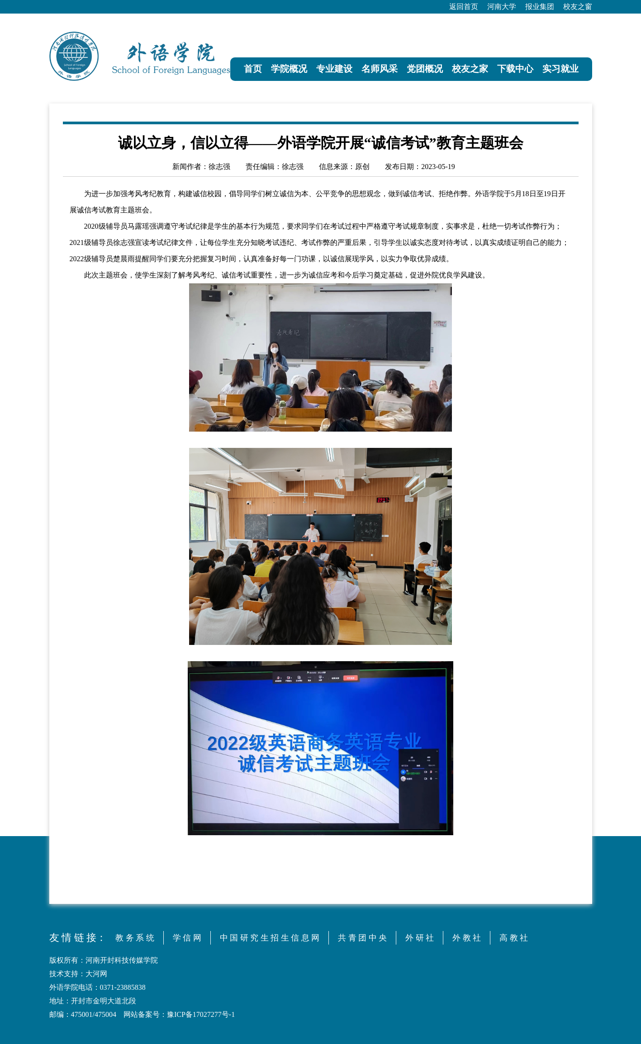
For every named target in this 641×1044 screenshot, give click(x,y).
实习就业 (560, 69)
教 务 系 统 (134, 937)
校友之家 (470, 69)
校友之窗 (577, 6)
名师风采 (379, 69)
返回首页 (463, 6)
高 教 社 (513, 937)
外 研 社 (419, 937)
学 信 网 (187, 937)
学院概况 (289, 69)
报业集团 (539, 6)
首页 (253, 69)
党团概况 (425, 69)
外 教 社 (466, 937)
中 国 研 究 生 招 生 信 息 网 (270, 937)
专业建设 (334, 69)
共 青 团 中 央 (362, 937)
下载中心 (515, 69)
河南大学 (501, 6)
